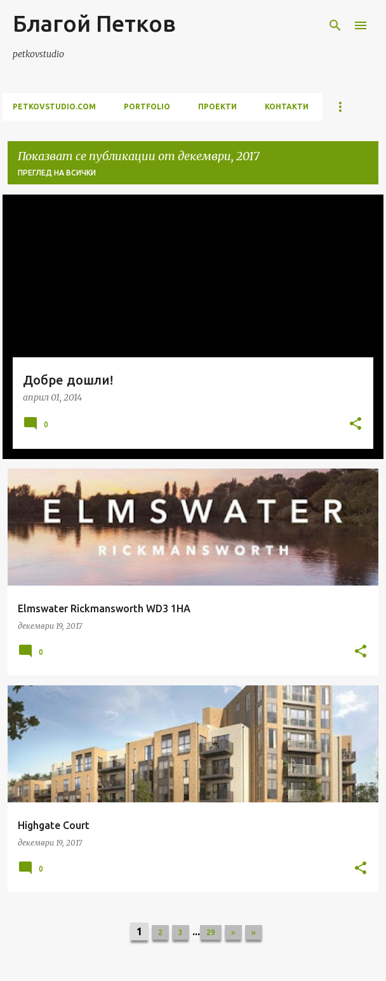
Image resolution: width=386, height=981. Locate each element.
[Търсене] (335, 25)
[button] (355, 425)
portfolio (147, 106)
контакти (287, 106)
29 (210, 932)
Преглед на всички (57, 172)
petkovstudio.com (54, 106)
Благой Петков (94, 23)
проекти (217, 106)
